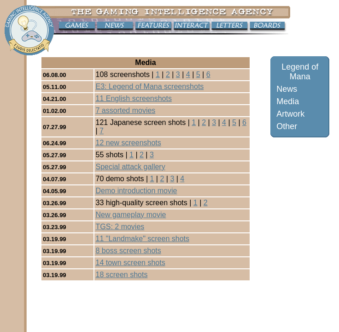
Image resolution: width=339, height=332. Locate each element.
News (286, 89)
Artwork (290, 114)
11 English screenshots (134, 98)
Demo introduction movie (136, 191)
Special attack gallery (130, 167)
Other (286, 126)
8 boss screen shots (128, 251)
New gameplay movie (131, 215)
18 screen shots (122, 275)
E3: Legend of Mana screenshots (150, 86)
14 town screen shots (130, 263)
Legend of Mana (299, 71)
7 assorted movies (126, 110)
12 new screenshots (128, 143)
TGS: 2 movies (120, 227)
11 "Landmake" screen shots (142, 239)
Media (287, 101)
